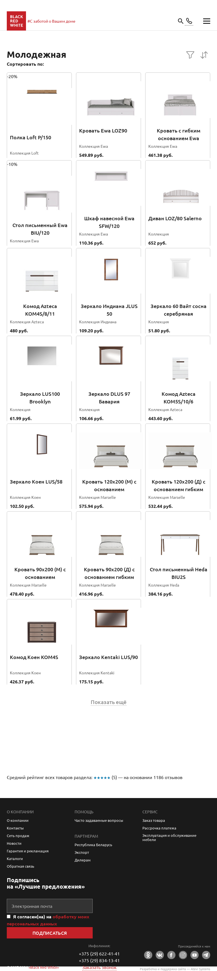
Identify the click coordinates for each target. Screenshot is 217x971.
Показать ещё (109, 702)
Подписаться (49, 933)
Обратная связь (20, 866)
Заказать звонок (99, 967)
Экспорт (82, 852)
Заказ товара (153, 820)
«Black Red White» (44, 967)
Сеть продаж (18, 835)
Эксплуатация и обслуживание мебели (169, 837)
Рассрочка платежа (159, 828)
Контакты (15, 828)
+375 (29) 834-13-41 (99, 960)
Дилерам (83, 860)
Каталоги (15, 858)
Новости (14, 843)
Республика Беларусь (93, 844)
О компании (18, 820)
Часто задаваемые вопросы (99, 820)
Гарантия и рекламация (28, 851)
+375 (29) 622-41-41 (99, 953)
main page (16, 21)
